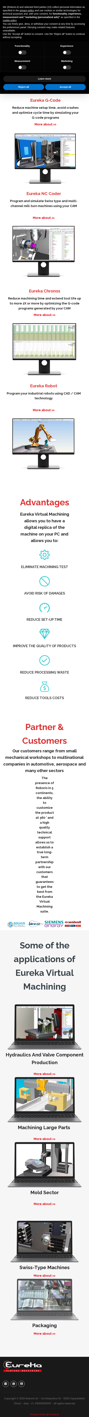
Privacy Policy (38, 1414)
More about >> (45, 124)
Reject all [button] (23, 87)
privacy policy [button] (27, 10)
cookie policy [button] (9, 20)
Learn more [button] (44, 78)
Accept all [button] (65, 87)
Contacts (53, 1414)
